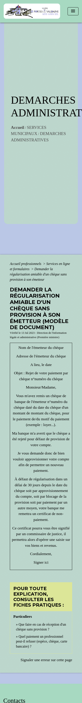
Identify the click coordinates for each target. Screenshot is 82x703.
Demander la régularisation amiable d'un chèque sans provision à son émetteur (38, 274)
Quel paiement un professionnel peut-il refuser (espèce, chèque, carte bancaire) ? (41, 641)
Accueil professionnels (26, 264)
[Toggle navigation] (73, 11)
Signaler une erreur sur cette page (46, 660)
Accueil (17, 127)
